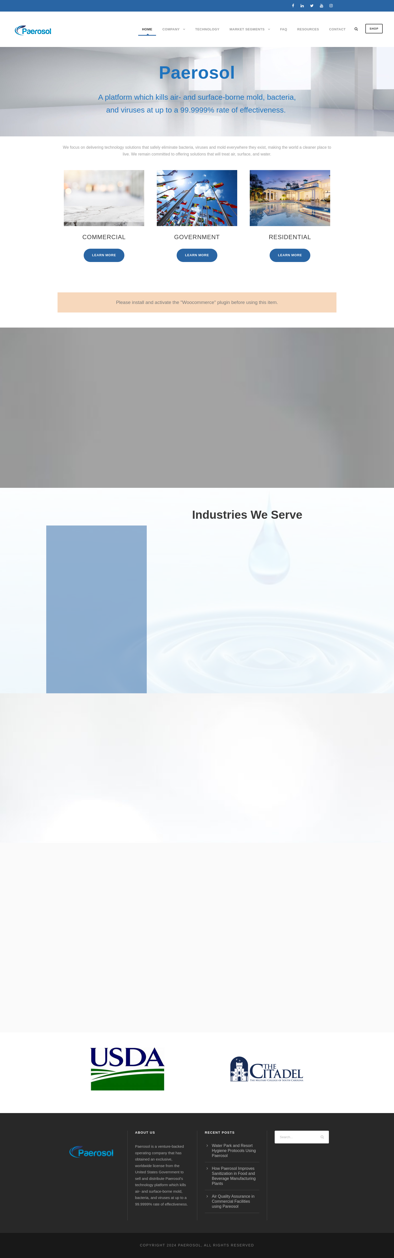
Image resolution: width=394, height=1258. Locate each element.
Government (197, 237)
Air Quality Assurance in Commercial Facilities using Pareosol (233, 1201)
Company (171, 29)
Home (147, 29)
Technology (207, 29)
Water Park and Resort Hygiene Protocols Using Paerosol (234, 1150)
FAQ (283, 29)
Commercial (104, 237)
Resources (308, 29)
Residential (290, 237)
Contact (337, 29)
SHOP (374, 28)
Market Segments (247, 29)
